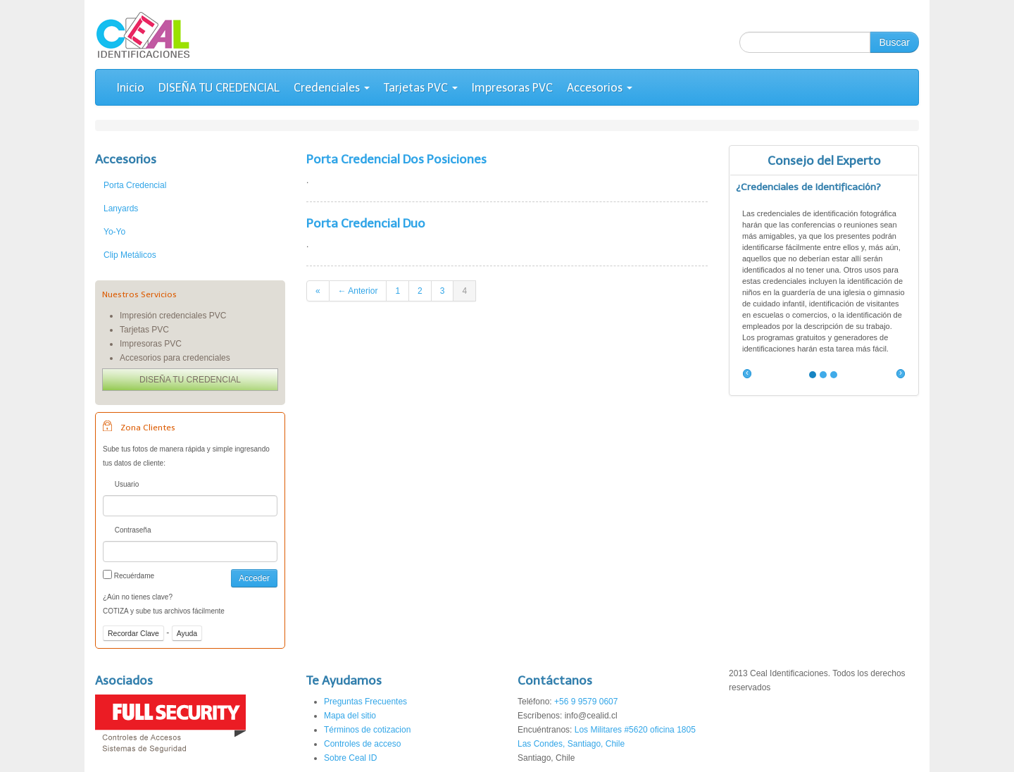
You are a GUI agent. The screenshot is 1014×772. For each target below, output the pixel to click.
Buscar (894, 42)
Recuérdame (128, 575)
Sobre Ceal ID (350, 758)
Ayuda (187, 633)
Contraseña (127, 531)
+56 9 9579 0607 (586, 701)
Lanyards (121, 208)
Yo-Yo (114, 232)
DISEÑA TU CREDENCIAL (219, 87)
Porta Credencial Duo (365, 223)
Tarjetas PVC (421, 87)
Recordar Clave (133, 633)
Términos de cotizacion (367, 730)
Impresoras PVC (512, 87)
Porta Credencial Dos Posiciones (396, 159)
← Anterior (358, 291)
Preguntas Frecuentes (365, 701)
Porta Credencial (135, 185)
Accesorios (599, 87)
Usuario (121, 485)
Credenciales (332, 87)
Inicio (130, 87)
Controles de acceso (362, 744)
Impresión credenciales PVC (173, 315)
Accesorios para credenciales (175, 358)
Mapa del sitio (350, 716)
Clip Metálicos (130, 255)
